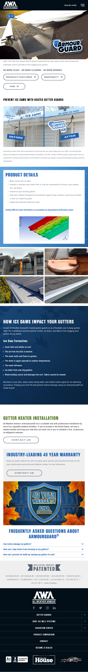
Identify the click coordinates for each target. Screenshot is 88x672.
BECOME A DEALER (44, 648)
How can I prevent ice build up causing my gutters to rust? (43, 554)
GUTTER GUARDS (44, 615)
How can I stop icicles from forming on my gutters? (43, 549)
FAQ (12, 86)
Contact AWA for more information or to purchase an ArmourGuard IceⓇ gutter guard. (39, 210)
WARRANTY (51, 77)
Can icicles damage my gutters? (43, 544)
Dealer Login (70, 5)
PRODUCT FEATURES (19, 77)
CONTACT (44, 641)
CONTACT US (20, 440)
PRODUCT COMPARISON (44, 634)
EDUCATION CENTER (44, 628)
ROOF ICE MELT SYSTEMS (44, 621)
